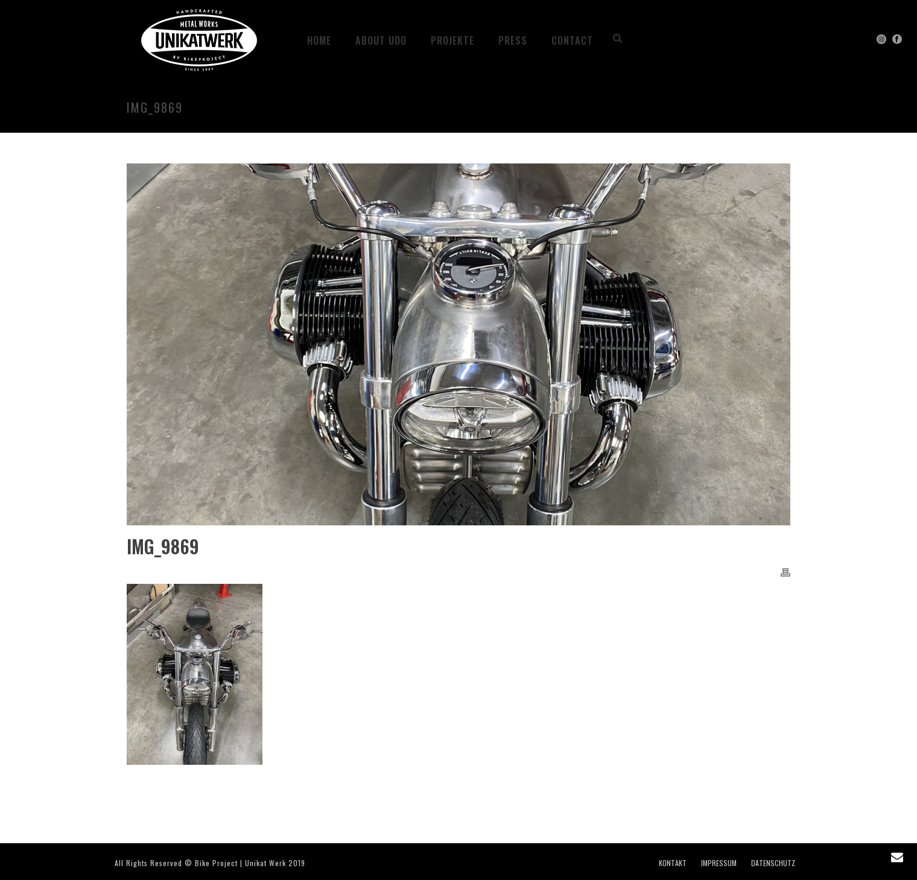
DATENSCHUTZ (773, 863)
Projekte (452, 40)
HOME (319, 40)
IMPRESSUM (719, 863)
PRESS (512, 40)
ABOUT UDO (381, 40)
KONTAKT (673, 863)
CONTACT (572, 40)
